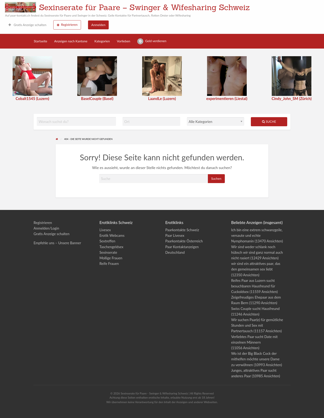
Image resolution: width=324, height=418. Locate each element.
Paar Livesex (174, 235)
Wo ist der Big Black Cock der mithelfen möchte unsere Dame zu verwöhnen (255, 359)
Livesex (105, 230)
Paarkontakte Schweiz (182, 230)
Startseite (40, 41)
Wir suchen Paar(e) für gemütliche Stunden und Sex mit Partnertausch (257, 325)
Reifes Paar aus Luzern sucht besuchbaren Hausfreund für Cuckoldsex (253, 286)
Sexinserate (108, 252)
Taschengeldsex (111, 247)
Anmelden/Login (46, 228)
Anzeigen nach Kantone (70, 41)
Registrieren (67, 25)
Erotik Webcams (111, 235)
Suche (269, 121)
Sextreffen (107, 241)
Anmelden (98, 25)
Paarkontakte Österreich (184, 241)
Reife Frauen (109, 263)
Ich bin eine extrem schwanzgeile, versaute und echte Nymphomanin (257, 235)
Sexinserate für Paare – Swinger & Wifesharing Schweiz (144, 7)
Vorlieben (123, 41)
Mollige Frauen (110, 258)
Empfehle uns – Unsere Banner (57, 243)
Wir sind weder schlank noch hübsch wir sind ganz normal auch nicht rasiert (257, 252)
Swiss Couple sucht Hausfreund (255, 308)
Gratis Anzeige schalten (27, 25)
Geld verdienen (151, 41)
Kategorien (102, 41)
